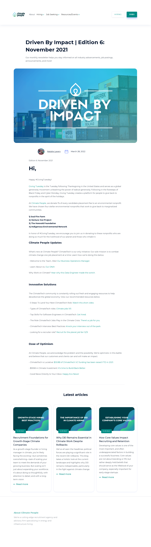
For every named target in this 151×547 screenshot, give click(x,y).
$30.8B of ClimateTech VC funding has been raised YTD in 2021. (83, 362)
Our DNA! (50, 267)
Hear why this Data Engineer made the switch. (73, 273)
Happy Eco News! (70, 374)
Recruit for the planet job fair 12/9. (72, 332)
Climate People (38, 203)
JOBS (132, 14)
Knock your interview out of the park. (83, 326)
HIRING (118, 14)
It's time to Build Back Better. (72, 368)
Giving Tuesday (36, 186)
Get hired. (81, 314)
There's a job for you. (90, 320)
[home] (21, 14)
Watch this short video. (83, 303)
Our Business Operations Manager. (73, 261)
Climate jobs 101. (64, 309)
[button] (40, 14)
